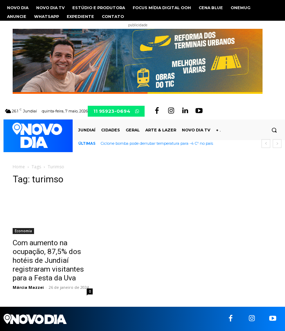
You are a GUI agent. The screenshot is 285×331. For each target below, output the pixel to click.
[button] (274, 130)
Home (19, 167)
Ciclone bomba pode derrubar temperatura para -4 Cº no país (157, 143)
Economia (23, 230)
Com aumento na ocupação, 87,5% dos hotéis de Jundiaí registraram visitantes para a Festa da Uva (48, 260)
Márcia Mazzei (28, 287)
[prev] (265, 143)
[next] (277, 143)
